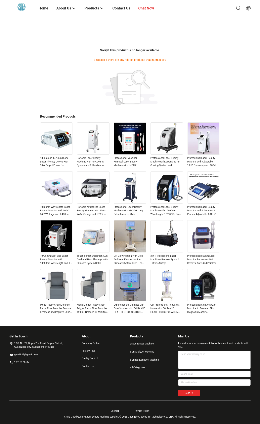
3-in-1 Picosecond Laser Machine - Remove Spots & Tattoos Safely (164, 259)
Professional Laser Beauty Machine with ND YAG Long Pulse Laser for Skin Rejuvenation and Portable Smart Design (128, 211)
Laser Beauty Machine (142, 343)
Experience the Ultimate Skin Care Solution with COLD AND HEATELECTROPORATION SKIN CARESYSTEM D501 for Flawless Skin (129, 308)
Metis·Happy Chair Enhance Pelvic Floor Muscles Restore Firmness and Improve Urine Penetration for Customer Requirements (55, 308)
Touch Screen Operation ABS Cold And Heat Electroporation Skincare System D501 (93, 259)
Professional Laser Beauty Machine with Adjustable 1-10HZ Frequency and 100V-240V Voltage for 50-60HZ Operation (201, 162)
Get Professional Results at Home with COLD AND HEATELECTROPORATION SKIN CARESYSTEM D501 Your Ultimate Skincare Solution (164, 308)
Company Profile (90, 343)
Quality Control (90, 358)
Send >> (189, 393)
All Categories (137, 367)
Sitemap (115, 411)
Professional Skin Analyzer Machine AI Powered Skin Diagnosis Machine (201, 308)
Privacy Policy (142, 411)
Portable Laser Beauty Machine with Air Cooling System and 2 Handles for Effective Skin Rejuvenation (91, 162)
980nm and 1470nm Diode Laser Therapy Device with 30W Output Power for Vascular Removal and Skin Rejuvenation (54, 162)
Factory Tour (88, 351)
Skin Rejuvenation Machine (144, 359)
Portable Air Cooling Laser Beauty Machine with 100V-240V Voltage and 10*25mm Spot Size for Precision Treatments (92, 211)
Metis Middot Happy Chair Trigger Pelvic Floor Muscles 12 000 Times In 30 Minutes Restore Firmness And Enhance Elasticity (92, 308)
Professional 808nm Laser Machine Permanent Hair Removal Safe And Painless (202, 259)
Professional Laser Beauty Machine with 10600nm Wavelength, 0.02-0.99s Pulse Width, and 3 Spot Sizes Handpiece (166, 211)
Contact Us (88, 366)
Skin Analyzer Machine (142, 351)
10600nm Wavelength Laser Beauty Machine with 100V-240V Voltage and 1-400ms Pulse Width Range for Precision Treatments (55, 211)
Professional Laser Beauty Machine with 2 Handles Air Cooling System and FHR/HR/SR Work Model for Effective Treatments (165, 162)
